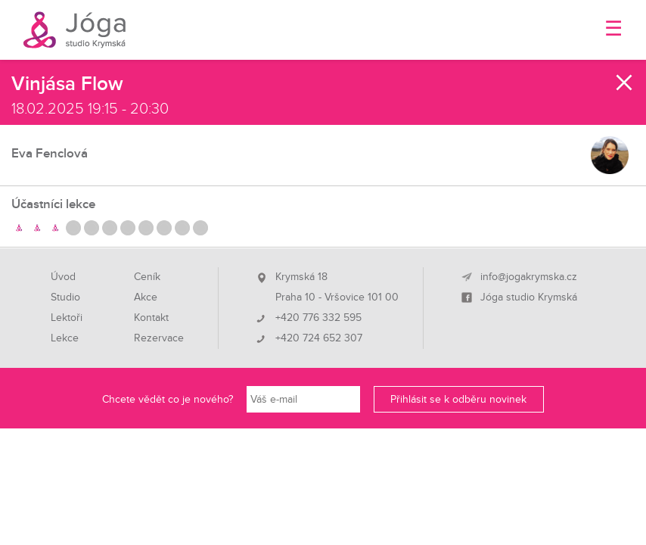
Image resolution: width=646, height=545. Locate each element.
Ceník (147, 277)
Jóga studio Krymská (528, 297)
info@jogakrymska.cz (528, 277)
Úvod (63, 277)
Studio (65, 297)
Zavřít (625, 82)
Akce (145, 297)
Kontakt (151, 318)
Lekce (65, 338)
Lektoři (66, 318)
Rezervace (159, 338)
